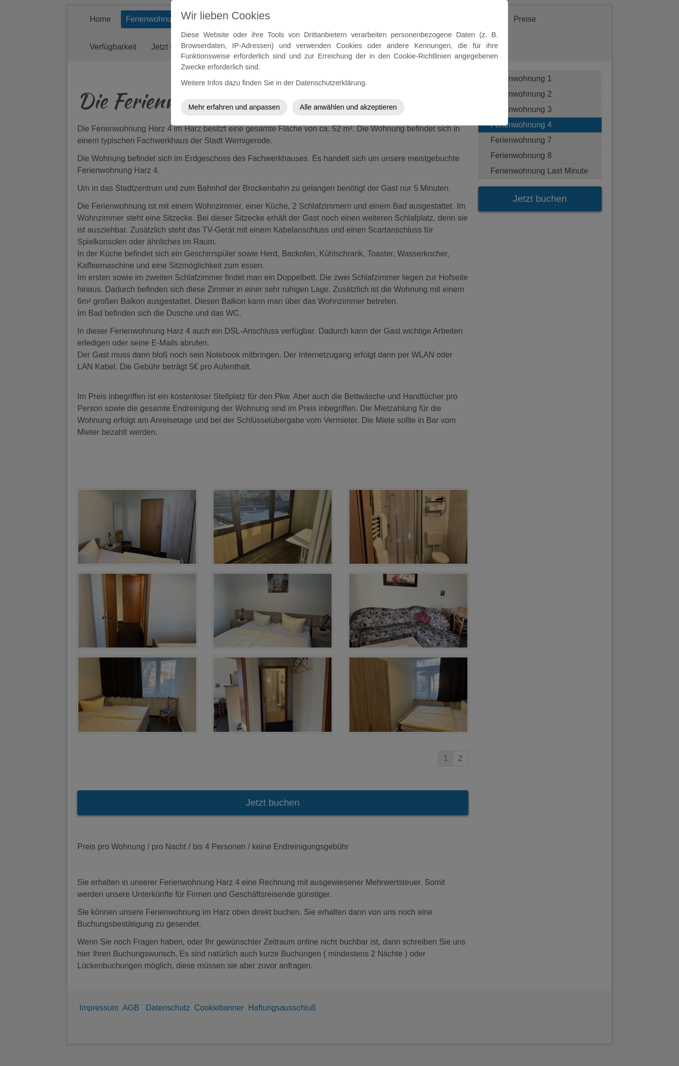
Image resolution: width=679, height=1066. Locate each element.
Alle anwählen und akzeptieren (348, 107)
